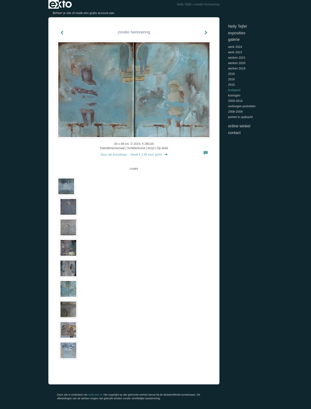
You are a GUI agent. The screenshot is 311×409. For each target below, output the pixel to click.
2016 (231, 79)
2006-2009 (235, 111)
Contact (234, 133)
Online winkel (239, 126)
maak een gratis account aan (94, 13)
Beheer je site (62, 13)
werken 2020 (236, 63)
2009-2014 (235, 101)
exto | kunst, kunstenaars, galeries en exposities (60, 4)
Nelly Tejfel (184, 4)
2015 (231, 84)
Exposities (236, 33)
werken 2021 (236, 57)
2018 (231, 74)
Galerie (234, 39)
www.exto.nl (95, 394)
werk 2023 (235, 52)
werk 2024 (235, 47)
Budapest (234, 90)
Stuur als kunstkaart (134, 154)
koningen (234, 95)
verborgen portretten (241, 106)
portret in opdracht (240, 117)
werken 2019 (236, 68)
